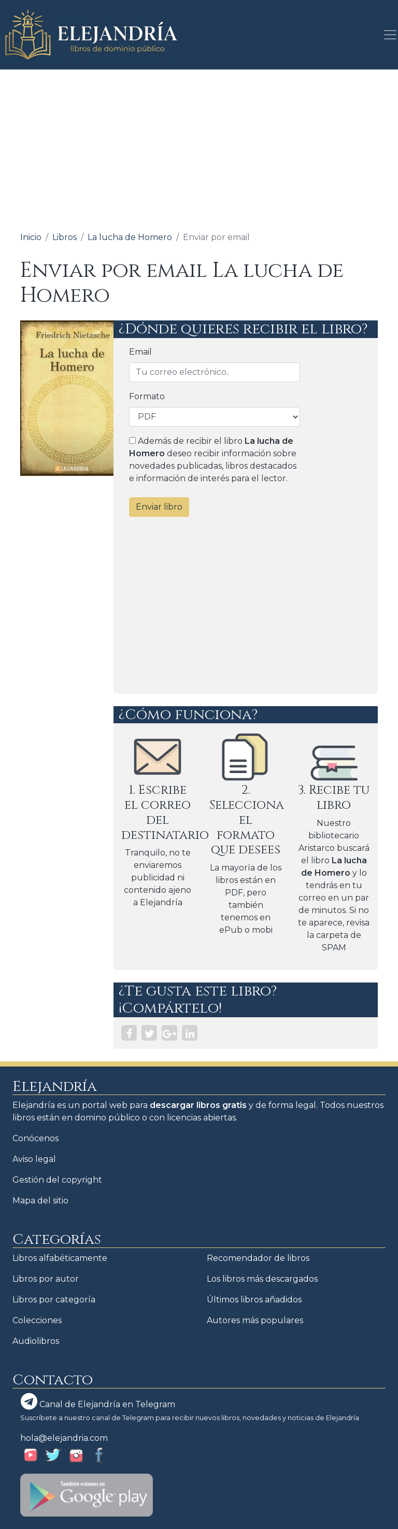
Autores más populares (255, 1320)
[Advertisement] (199, 147)
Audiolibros (35, 1341)
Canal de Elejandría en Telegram (98, 1401)
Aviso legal (34, 1159)
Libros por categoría (53, 1299)
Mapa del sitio (40, 1200)
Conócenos (35, 1138)
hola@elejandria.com (64, 1438)
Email (140, 352)
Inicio (30, 237)
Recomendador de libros (258, 1258)
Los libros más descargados (262, 1279)
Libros (64, 237)
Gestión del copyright (57, 1180)
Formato (147, 396)
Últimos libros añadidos (254, 1299)
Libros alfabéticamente (59, 1258)
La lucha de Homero (130, 237)
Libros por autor (45, 1279)
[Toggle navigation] (387, 35)
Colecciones (37, 1320)
